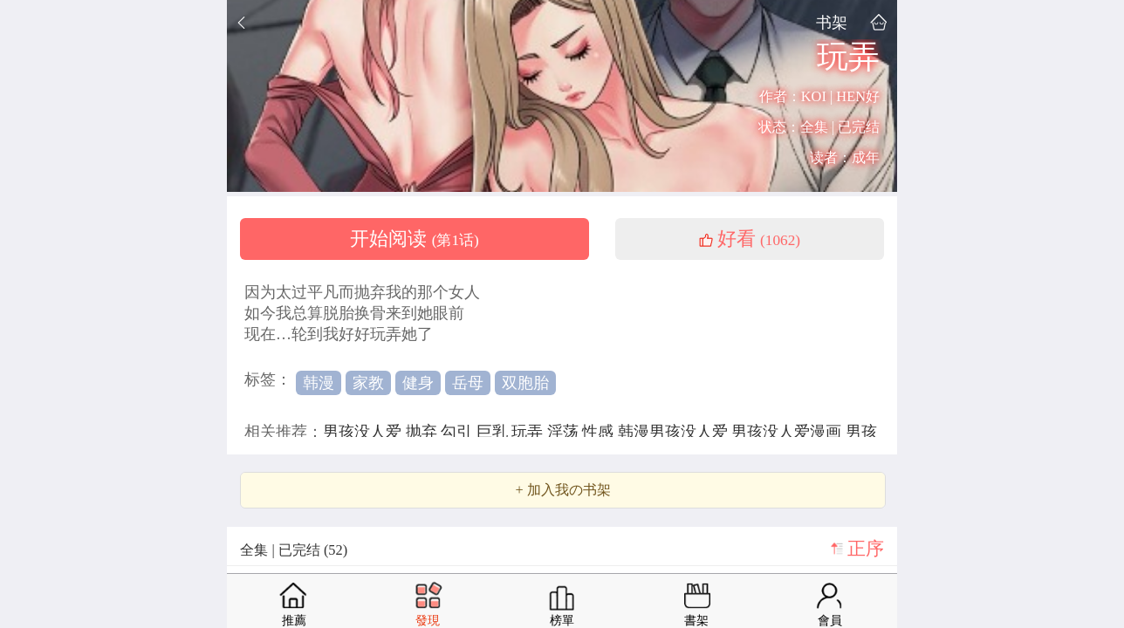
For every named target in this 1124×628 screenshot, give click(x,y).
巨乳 (494, 431)
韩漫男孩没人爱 (675, 431)
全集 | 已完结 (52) (293, 550)
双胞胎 (525, 383)
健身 (418, 383)
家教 (368, 383)
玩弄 (529, 431)
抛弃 (424, 431)
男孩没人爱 (364, 431)
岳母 (467, 383)
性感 (600, 431)
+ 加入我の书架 (562, 490)
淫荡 (565, 431)
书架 (831, 22)
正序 (865, 548)
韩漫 (318, 383)
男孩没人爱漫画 (788, 431)
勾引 (458, 431)
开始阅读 (414, 239)
